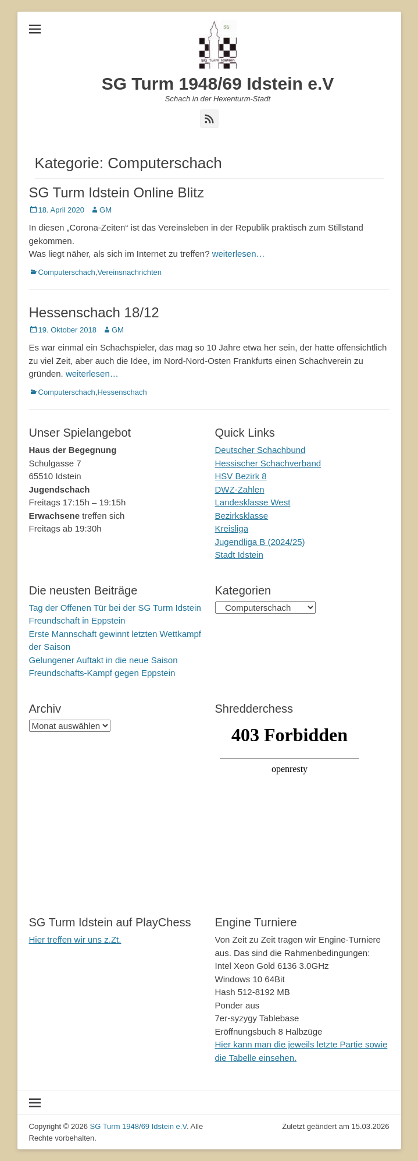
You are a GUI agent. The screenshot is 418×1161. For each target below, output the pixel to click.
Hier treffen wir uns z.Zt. (75, 939)
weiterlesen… (238, 254)
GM (105, 210)
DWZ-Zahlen (240, 489)
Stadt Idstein (239, 555)
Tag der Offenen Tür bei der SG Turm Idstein (115, 608)
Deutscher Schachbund (260, 450)
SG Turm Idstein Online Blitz (116, 192)
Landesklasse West (253, 502)
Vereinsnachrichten (129, 272)
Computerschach (66, 272)
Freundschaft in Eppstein (77, 620)
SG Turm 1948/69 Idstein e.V (218, 83)
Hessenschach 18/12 (94, 312)
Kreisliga (232, 528)
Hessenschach (122, 392)
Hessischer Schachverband (268, 463)
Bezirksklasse (242, 516)
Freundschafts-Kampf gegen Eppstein (102, 673)
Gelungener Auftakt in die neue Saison (103, 660)
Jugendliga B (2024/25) (260, 542)
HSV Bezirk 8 (241, 476)
